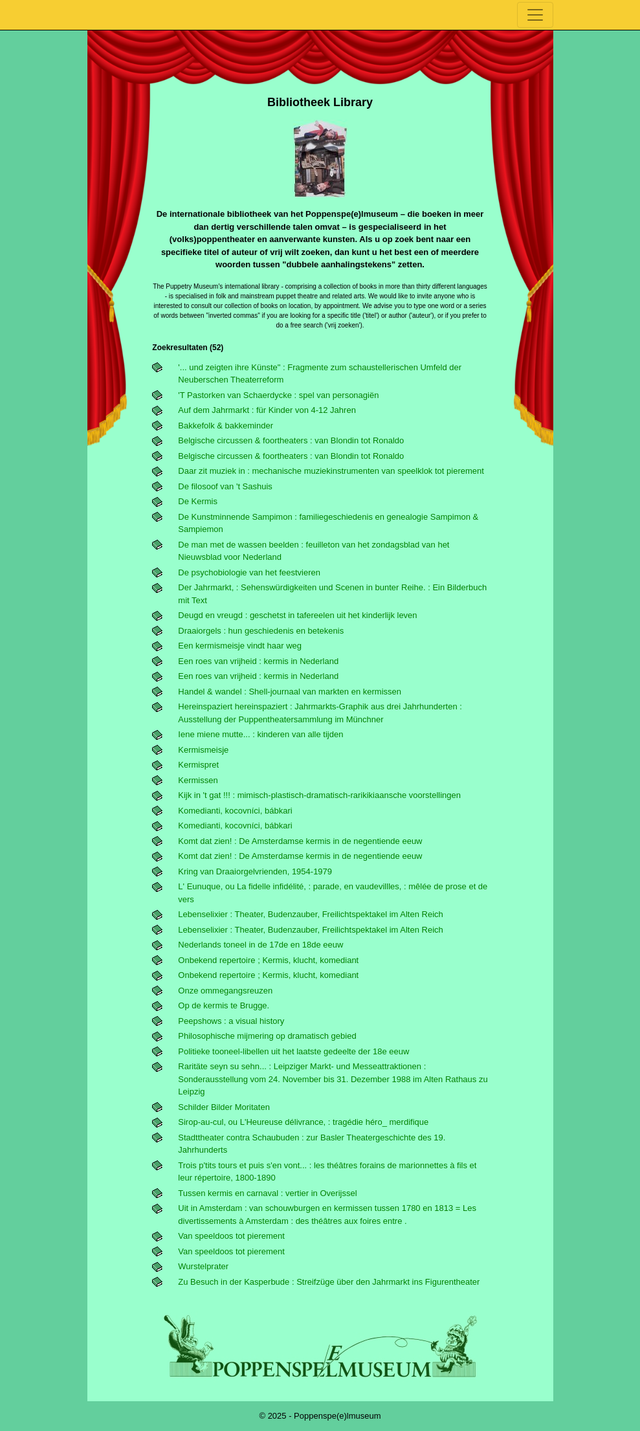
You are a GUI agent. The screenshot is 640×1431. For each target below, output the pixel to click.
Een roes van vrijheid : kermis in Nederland (258, 661)
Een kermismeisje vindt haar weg (240, 645)
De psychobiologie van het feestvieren (249, 572)
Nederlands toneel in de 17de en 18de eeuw (260, 944)
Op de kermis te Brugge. (223, 1005)
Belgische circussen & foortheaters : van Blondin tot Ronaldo (291, 440)
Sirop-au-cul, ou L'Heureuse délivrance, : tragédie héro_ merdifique (303, 1122)
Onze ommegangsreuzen (225, 990)
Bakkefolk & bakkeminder (225, 425)
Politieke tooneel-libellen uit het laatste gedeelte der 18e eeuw (293, 1051)
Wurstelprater (203, 1266)
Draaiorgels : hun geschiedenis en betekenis (261, 631)
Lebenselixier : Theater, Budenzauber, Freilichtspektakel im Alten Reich (310, 914)
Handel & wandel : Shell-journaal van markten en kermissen (289, 691)
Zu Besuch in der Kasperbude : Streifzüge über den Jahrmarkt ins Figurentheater (329, 1282)
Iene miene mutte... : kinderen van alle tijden (260, 734)
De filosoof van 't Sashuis (225, 486)
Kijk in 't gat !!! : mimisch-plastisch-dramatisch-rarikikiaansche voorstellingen (319, 795)
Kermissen (197, 780)
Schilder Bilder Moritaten (224, 1107)
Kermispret (198, 765)
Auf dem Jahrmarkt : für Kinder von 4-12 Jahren (267, 410)
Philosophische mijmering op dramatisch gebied (267, 1036)
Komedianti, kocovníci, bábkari (235, 810)
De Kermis (197, 501)
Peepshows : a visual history (231, 1021)
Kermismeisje (203, 750)
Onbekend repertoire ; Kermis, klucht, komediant (268, 960)
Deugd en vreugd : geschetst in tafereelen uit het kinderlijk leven (297, 615)
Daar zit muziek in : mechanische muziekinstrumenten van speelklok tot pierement (331, 471)
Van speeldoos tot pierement (231, 1236)
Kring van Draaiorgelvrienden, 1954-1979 (255, 871)
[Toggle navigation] (535, 15)
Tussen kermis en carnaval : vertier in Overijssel (267, 1193)
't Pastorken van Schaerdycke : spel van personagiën (278, 395)
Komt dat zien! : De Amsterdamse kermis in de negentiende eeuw (300, 841)
